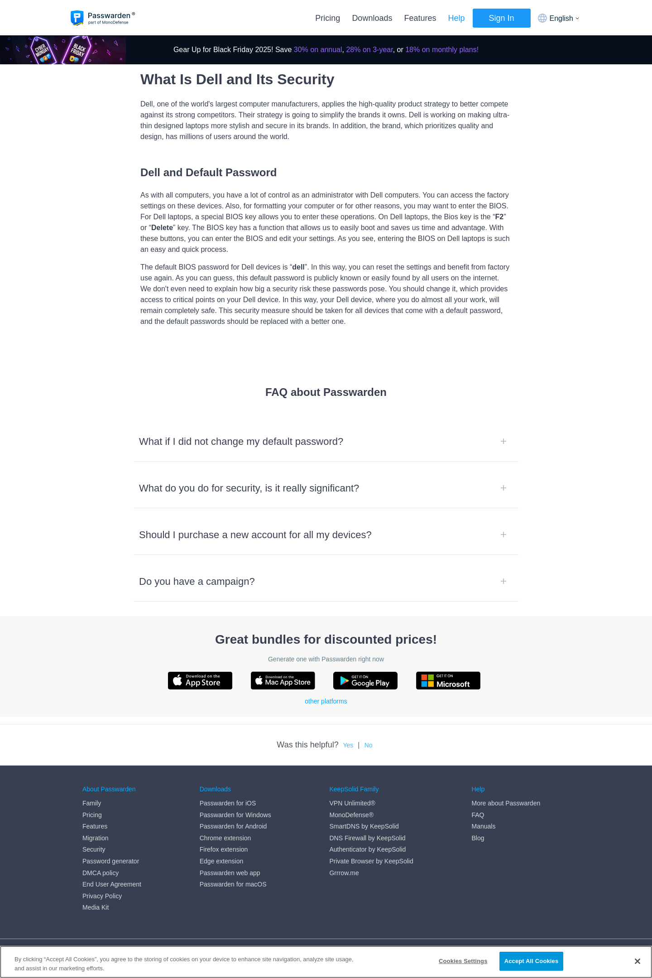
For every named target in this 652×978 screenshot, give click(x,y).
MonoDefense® (351, 815)
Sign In (501, 18)
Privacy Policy (102, 896)
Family (91, 803)
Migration (95, 838)
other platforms (326, 701)
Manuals (483, 826)
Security (93, 849)
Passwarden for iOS (228, 803)
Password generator (110, 861)
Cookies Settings (463, 961)
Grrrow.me (344, 873)
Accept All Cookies (531, 961)
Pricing (327, 18)
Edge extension (222, 861)
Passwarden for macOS (233, 884)
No (368, 745)
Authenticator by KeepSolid (367, 849)
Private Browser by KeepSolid (371, 861)
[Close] (637, 961)
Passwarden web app (230, 873)
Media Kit (95, 907)
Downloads (372, 18)
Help (456, 18)
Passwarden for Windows (235, 815)
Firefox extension (224, 849)
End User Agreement (111, 884)
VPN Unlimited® (352, 803)
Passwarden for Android (233, 826)
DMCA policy (100, 873)
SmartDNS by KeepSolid (363, 826)
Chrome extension (225, 838)
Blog (477, 838)
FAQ (477, 815)
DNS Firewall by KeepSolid (367, 838)
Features (420, 18)
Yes (348, 745)
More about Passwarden (505, 803)
